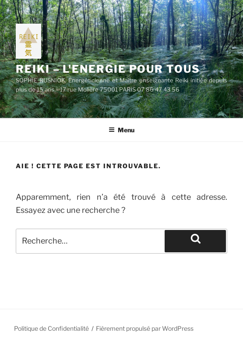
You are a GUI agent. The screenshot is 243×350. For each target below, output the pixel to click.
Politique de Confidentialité (51, 328)
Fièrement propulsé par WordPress (145, 328)
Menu (121, 130)
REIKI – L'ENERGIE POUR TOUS (108, 69)
